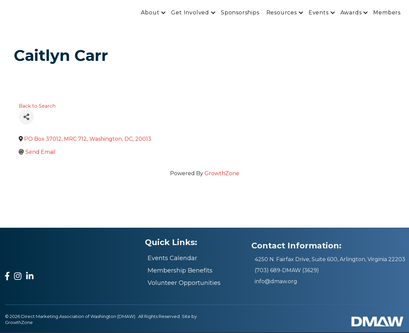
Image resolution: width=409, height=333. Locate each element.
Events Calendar (172, 259)
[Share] (26, 117)
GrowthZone (221, 174)
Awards (351, 13)
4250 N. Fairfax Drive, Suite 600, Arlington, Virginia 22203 (330, 260)
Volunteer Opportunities (184, 284)
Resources (281, 13)
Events (319, 13)
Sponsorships (240, 13)
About (150, 13)
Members (387, 13)
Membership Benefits (180, 271)
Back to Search (37, 107)
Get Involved (190, 13)
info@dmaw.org (276, 282)
